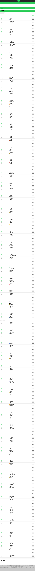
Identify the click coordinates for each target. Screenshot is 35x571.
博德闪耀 (11, 304)
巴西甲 (1, 19)
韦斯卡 (11, 365)
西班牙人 (11, 323)
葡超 (1, 389)
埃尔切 (11, 342)
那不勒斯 (11, 188)
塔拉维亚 (11, 464)
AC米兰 (11, 208)
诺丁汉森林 (11, 175)
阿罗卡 (11, 402)
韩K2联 (2, 78)
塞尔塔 (11, 346)
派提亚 (11, 248)
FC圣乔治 (11, 45)
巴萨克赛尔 (11, 512)
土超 (1, 490)
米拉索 (11, 542)
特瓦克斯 (11, 278)
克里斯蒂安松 (12, 301)
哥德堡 (11, 224)
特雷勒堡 (11, 294)
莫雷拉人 (11, 392)
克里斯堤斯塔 (12, 281)
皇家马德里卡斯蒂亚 (12, 474)
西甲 (1, 323)
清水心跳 (11, 28)
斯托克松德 (11, 254)
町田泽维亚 (11, 91)
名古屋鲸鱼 (11, 64)
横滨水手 (11, 31)
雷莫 (10, 535)
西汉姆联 (11, 313)
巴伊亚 (11, 18)
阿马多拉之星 (12, 404)
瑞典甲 (1, 248)
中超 (1, 94)
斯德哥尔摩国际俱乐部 (13, 255)
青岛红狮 (11, 124)
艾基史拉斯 (11, 425)
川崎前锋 (11, 68)
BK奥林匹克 (11, 280)
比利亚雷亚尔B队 (12, 441)
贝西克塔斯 (11, 509)
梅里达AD (11, 477)
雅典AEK (11, 486)
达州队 (11, 140)
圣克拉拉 (11, 394)
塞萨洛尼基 (11, 484)
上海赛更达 (11, 81)
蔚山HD (11, 34)
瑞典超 (1, 212)
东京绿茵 (11, 55)
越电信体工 (11, 114)
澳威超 (1, 42)
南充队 (11, 137)
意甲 (1, 186)
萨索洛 (11, 183)
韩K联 (1, 35)
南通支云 (11, 116)
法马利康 (11, 405)
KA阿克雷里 (11, 519)
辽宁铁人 (11, 103)
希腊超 (1, 245)
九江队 (11, 162)
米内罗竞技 (11, 532)
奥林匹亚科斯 (12, 483)
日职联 (1, 32)
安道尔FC (11, 381)
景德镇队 (11, 163)
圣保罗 (11, 546)
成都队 (11, 136)
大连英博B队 (11, 88)
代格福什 (11, 231)
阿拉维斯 (11, 343)
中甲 (1, 58)
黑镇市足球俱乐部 (12, 44)
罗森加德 (11, 277)
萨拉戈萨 (11, 353)
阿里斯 (11, 244)
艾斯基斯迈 (11, 290)
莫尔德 (11, 307)
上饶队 (11, 160)
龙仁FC (11, 78)
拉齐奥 (11, 195)
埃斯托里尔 (11, 412)
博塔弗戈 (11, 533)
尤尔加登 (11, 235)
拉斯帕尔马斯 (12, 382)
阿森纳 (11, 314)
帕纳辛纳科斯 (12, 487)
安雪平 (11, 267)
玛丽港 (11, 150)
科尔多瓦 (11, 368)
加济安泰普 (11, 507)
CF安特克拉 (11, 447)
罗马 (10, 186)
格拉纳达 (11, 369)
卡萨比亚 (11, 389)
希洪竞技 (11, 359)
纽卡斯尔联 (11, 176)
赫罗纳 (11, 330)
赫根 (10, 221)
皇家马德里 (11, 530)
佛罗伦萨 (11, 198)
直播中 (33, 15)
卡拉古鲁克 (11, 500)
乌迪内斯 (11, 206)
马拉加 (11, 358)
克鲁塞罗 (11, 19)
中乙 (1, 81)
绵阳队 (11, 147)
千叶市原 (11, 90)
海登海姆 (11, 317)
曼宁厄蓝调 (11, 556)
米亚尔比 (11, 232)
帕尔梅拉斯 (11, 536)
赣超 (1, 160)
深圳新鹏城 (11, 152)
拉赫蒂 (11, 149)
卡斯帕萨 (11, 497)
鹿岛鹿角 (11, 32)
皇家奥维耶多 (12, 332)
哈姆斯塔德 (11, 219)
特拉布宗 (11, 510)
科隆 (10, 316)
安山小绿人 (11, 77)
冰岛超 (1, 520)
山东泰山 (11, 153)
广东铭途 (11, 126)
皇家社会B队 (11, 366)
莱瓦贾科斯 (11, 242)
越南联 (1, 101)
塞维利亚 (11, 322)
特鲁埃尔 (11, 448)
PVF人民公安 (12, 101)
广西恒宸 (11, 58)
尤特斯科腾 (11, 291)
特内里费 (11, 451)
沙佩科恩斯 (11, 543)
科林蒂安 (11, 545)
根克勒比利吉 (12, 496)
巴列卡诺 (11, 329)
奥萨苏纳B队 (11, 463)
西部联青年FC (12, 21)
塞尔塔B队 (11, 461)
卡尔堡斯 (11, 257)
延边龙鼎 (11, 57)
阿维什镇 (11, 414)
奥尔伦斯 (11, 460)
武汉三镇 (11, 94)
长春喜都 (11, 80)
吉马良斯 (11, 388)
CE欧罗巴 (11, 440)
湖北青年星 (11, 127)
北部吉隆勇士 (12, 22)
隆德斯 (11, 283)
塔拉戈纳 (11, 418)
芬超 (1, 150)
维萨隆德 (11, 247)
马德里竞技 (11, 345)
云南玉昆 (11, 104)
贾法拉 (11, 265)
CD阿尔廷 (11, 471)
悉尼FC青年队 (12, 42)
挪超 (1, 173)
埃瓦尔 (11, 356)
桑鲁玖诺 (11, 424)
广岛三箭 (11, 52)
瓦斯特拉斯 (11, 211)
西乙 (1, 356)
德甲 (1, 317)
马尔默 (11, 222)
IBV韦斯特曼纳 (12, 520)
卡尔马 (11, 218)
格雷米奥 (11, 548)
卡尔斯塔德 (11, 258)
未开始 (33, 22)
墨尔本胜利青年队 (12, 555)
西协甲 (1, 418)
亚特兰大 (11, 209)
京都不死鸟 (11, 65)
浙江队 (11, 129)
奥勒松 (11, 522)
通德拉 (11, 391)
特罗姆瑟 (11, 306)
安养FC (11, 70)
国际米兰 (11, 196)
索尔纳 (11, 234)
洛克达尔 (11, 41)
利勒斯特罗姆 (12, 173)
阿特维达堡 (11, 293)
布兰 (10, 523)
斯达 (10, 303)
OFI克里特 (11, 245)
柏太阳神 (11, 67)
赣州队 (11, 159)
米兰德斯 (11, 355)
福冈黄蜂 (11, 29)
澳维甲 (1, 22)
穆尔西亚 (11, 427)
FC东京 (11, 54)
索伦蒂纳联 (11, 271)
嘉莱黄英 (11, 100)
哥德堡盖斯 (11, 212)
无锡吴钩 (11, 117)
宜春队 (11, 165)
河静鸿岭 (11, 113)
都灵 (10, 182)
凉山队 (11, 139)
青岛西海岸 (11, 93)
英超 (1, 176)
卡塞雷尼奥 (11, 473)
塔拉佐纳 (11, 417)
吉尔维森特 (11, 401)
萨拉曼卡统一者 (12, 450)
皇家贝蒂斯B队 (12, 428)
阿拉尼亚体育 (12, 489)
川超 (1, 137)
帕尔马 (11, 185)
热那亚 (11, 199)
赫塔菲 (11, 333)
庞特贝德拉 (11, 453)
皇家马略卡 (11, 335)
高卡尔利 (11, 499)
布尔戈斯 (11, 378)
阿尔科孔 (11, 438)
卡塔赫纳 (11, 437)
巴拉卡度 (11, 476)
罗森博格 (11, 172)
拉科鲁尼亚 (11, 376)
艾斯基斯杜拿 (12, 268)
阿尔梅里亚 (11, 379)
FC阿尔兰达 (11, 270)
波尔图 (11, 415)
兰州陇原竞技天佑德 (12, 123)
